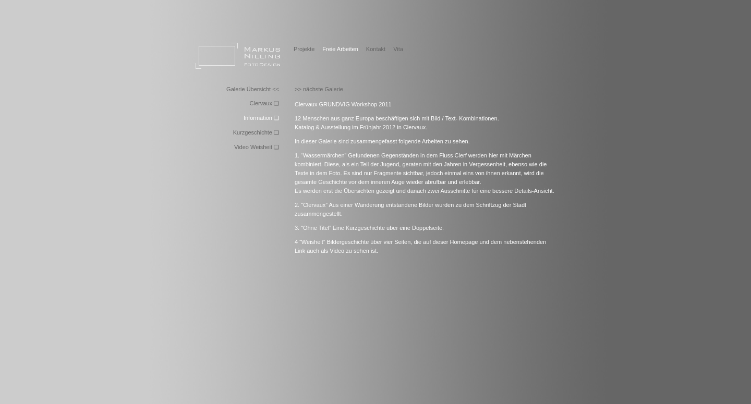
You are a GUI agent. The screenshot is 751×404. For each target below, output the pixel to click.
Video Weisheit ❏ (256, 147)
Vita (398, 49)
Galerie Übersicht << (252, 89)
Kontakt (375, 49)
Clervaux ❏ (264, 103)
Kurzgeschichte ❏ (256, 132)
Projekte (304, 49)
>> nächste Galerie (319, 89)
